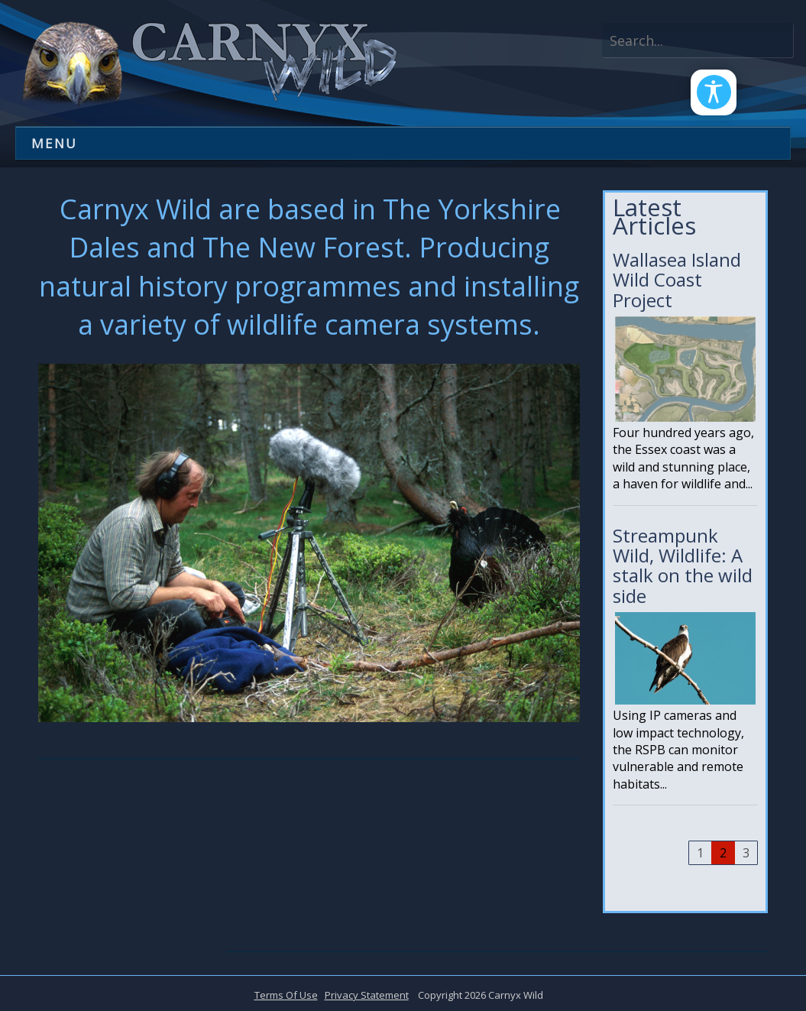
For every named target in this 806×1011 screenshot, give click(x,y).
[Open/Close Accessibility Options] (707, 99)
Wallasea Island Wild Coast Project (685, 384)
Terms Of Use (286, 995)
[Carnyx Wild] (206, 61)
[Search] (697, 40)
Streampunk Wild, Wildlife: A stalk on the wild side (685, 672)
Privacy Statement (367, 995)
